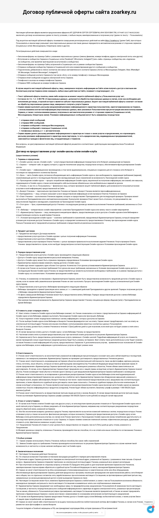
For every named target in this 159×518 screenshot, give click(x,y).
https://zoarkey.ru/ (112, 41)
